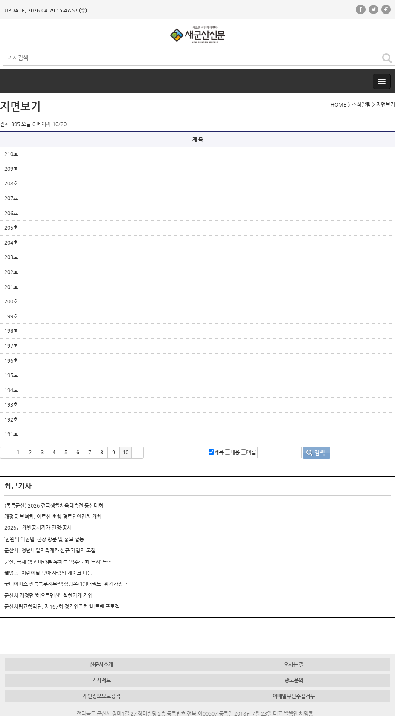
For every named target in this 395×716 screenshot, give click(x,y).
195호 (11, 375)
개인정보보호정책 (101, 696)
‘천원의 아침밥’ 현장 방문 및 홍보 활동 (44, 539)
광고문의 (294, 680)
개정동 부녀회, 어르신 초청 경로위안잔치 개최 (53, 517)
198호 (11, 331)
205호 (11, 228)
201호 (11, 287)
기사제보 (101, 680)
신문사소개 (101, 664)
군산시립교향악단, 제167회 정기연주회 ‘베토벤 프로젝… (64, 606)
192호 (11, 419)
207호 (11, 198)
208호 (11, 183)
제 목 (197, 139)
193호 (11, 404)
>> (137, 453)
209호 (11, 169)
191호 (11, 434)
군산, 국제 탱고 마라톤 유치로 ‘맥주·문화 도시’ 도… (58, 562)
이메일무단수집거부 (294, 696)
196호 (11, 361)
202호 (11, 272)
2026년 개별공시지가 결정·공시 (38, 528)
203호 (11, 257)
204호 (11, 242)
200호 (11, 301)
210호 (11, 154)
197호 (11, 346)
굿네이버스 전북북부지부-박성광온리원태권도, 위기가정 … (66, 584)
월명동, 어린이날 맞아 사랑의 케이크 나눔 (48, 573)
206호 (11, 213)
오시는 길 (294, 664)
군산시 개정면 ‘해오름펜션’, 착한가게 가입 (48, 595)
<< (6, 453)
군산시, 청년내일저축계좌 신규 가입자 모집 (50, 550)
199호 (11, 316)
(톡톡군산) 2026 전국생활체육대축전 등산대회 (53, 505)
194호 (11, 390)
